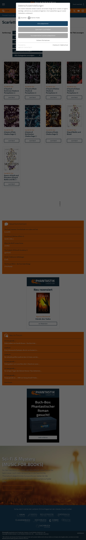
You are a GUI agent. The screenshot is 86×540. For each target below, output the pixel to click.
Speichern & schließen (43, 29)
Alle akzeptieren (43, 23)
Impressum (56, 45)
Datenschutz (64, 45)
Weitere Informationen (43, 40)
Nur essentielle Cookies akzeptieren (43, 35)
